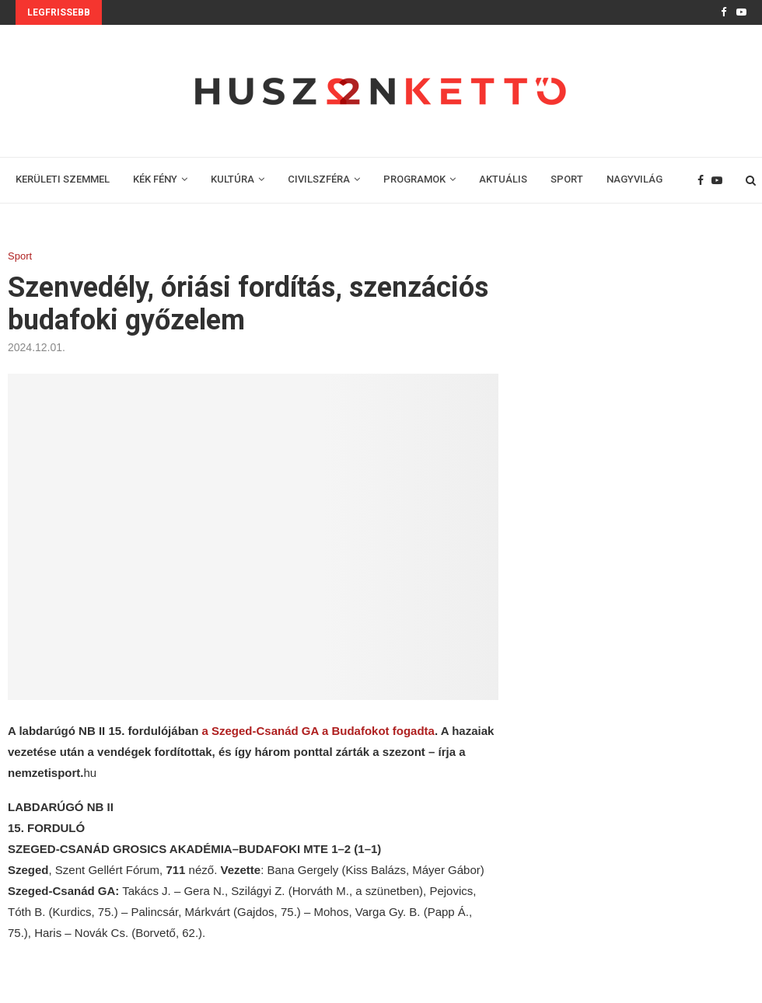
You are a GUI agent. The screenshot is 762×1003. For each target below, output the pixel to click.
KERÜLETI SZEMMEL (63, 179)
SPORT (567, 179)
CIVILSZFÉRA (319, 179)
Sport (20, 256)
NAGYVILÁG (634, 179)
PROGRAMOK (414, 179)
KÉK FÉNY (155, 179)
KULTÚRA (232, 179)
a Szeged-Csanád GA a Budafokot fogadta (317, 730)
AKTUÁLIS (503, 179)
